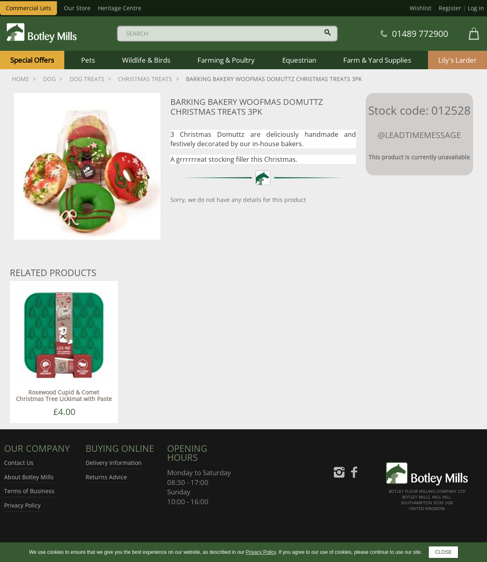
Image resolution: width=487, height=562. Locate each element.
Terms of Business (29, 491)
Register (450, 8)
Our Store (77, 8)
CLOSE (443, 552)
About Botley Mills (29, 477)
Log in (476, 8)
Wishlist (420, 8)
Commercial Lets (28, 8)
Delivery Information (114, 463)
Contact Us (19, 463)
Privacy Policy (22, 505)
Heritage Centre (119, 8)
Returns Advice (106, 477)
